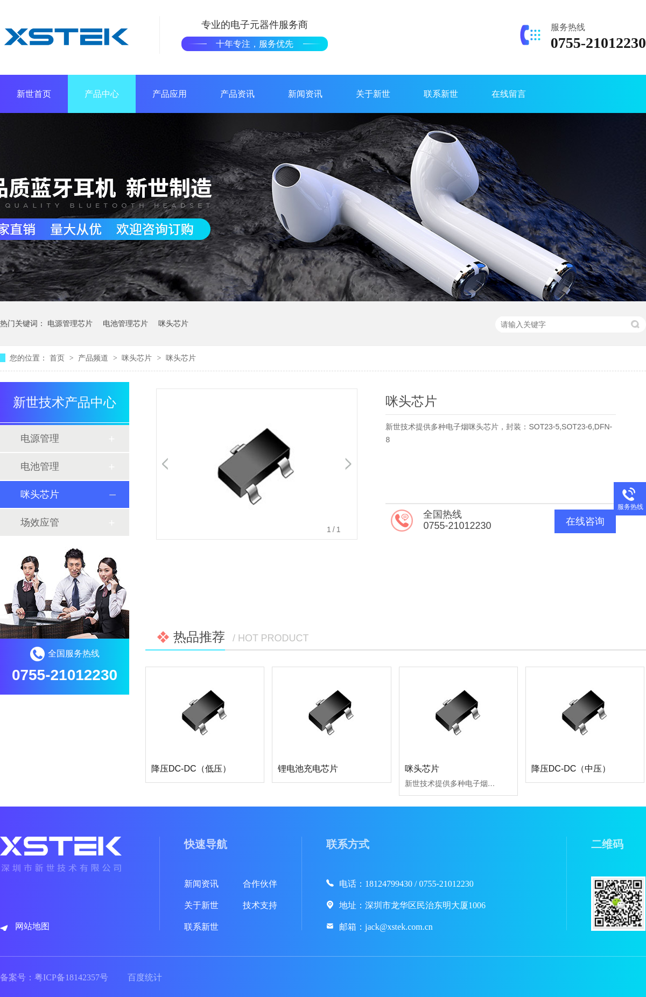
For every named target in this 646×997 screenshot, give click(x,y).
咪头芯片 (173, 323)
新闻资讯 (305, 93)
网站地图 (32, 926)
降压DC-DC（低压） (191, 768)
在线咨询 (585, 521)
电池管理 (39, 466)
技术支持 (260, 905)
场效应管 (39, 522)
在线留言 (508, 93)
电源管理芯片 (70, 323)
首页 (58, 357)
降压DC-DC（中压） (571, 768)
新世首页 (34, 93)
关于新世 (373, 93)
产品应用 (169, 93)
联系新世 (441, 93)
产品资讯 (237, 93)
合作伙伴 (260, 883)
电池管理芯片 (125, 323)
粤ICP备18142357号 (71, 977)
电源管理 (39, 438)
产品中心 (102, 93)
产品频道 (94, 357)
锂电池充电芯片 (308, 768)
